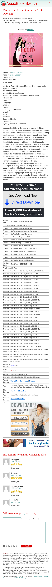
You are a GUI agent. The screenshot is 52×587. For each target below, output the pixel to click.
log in (24, 514)
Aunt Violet (6, 23)
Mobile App (22, 582)
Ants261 (30, 30)
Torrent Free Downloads (19, 381)
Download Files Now (18, 399)
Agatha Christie (42, 20)
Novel (30, 18)
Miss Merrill (33, 23)
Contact (5, 582)
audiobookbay (38, 580)
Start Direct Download (18, 391)
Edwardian (24, 23)
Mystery (24, 18)
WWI (39, 23)
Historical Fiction (15, 18)
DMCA (16, 582)
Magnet (32, 381)
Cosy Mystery (15, 23)
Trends (11, 582)
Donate (46, 580)
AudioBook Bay (22, 3)
